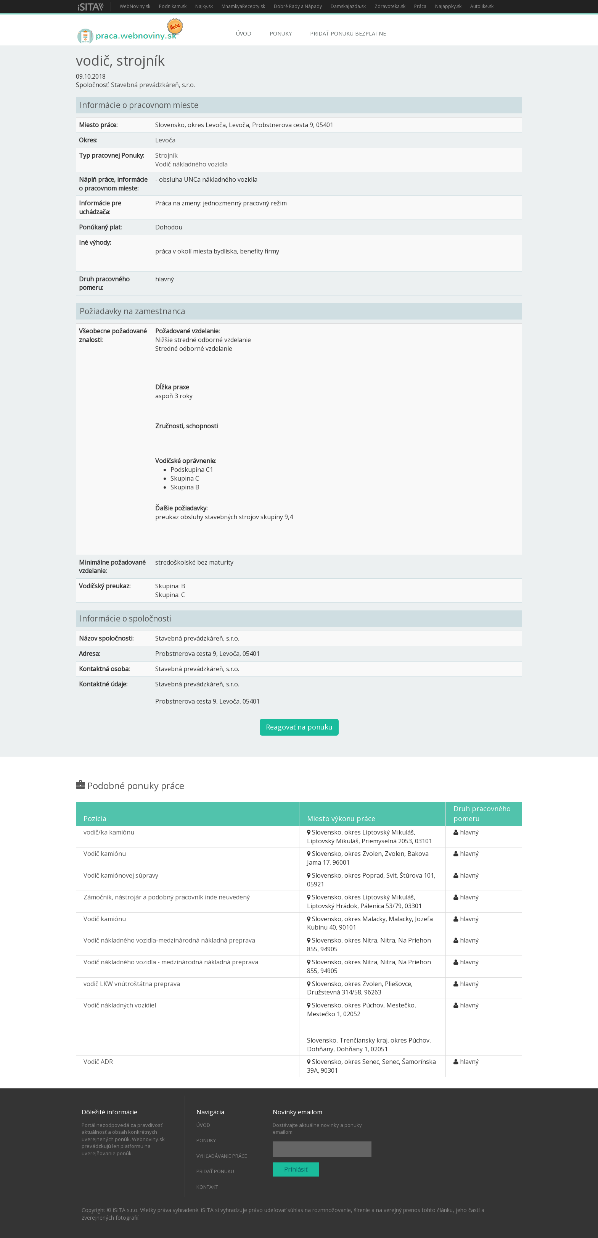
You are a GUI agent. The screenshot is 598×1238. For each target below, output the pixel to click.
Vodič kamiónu (105, 853)
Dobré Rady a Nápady (298, 6)
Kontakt (207, 1186)
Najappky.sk (448, 6)
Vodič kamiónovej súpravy (121, 875)
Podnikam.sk (172, 6)
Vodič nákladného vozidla (191, 164)
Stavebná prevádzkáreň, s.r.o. (153, 85)
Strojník (166, 155)
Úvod (243, 33)
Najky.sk (204, 6)
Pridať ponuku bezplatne (348, 33)
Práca (420, 6)
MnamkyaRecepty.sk (243, 6)
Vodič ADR (98, 1061)
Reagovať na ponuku (299, 726)
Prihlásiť (296, 1169)
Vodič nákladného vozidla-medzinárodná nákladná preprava (169, 940)
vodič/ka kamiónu (109, 832)
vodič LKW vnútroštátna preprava (132, 984)
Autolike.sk (482, 6)
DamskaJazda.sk (348, 6)
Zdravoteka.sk (390, 6)
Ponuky (281, 33)
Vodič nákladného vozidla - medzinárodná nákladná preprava (171, 962)
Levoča (165, 140)
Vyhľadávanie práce (221, 1155)
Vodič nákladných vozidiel (120, 1005)
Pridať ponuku (215, 1171)
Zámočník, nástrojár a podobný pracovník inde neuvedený (167, 897)
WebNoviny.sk (135, 6)
